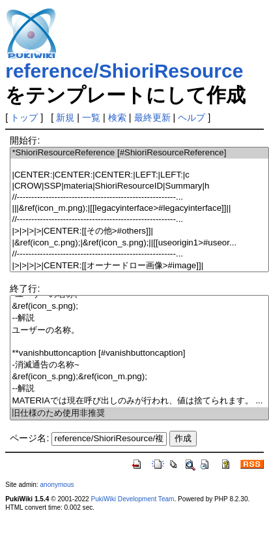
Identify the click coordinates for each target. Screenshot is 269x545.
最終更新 (152, 117)
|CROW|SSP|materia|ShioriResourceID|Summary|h (139, 186)
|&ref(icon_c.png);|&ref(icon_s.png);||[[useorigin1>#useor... (139, 243)
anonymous (57, 484)
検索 (117, 117)
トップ (24, 117)
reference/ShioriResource (124, 71)
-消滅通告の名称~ (139, 365)
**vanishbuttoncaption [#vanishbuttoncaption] (139, 353)
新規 (65, 117)
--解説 (139, 318)
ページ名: (29, 438)
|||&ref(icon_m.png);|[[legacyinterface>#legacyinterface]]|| (139, 208)
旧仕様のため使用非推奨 (139, 413)
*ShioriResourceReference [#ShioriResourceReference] (139, 153)
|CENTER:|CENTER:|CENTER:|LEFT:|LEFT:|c (139, 175)
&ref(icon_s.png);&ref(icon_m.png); (139, 376)
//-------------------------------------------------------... (139, 197)
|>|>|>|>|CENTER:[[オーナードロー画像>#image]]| (139, 266)
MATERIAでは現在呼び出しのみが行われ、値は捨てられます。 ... (139, 401)
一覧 (91, 117)
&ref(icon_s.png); (139, 306)
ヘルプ (191, 117)
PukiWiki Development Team (132, 499)
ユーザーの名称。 (139, 330)
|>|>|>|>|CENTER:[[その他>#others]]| (139, 231)
